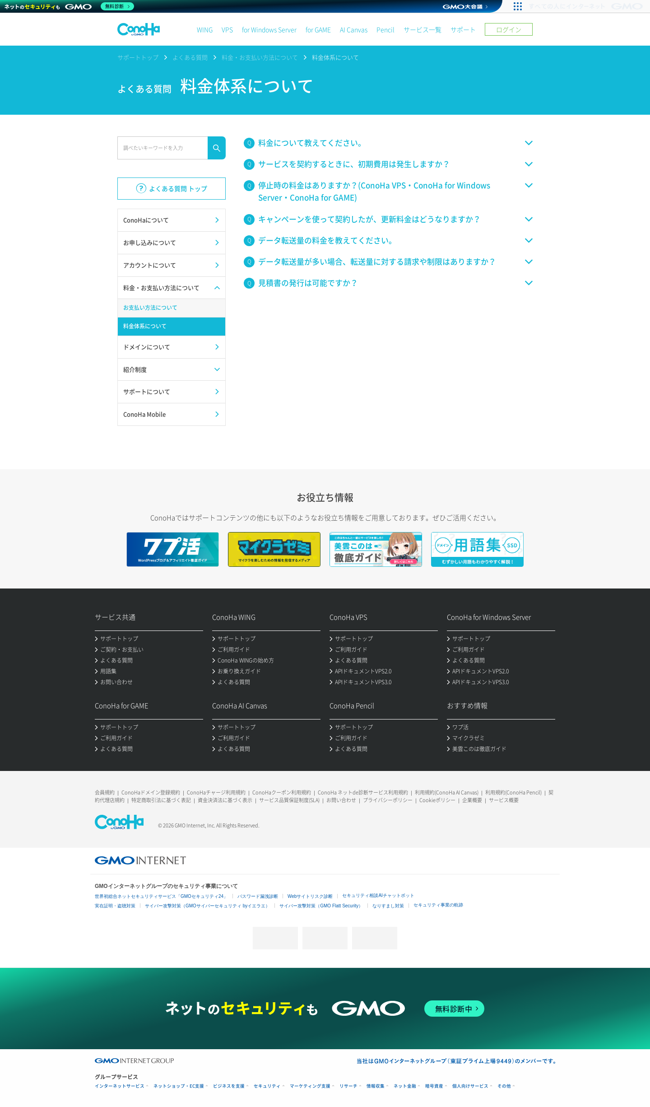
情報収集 (376, 1086)
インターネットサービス (119, 1086)
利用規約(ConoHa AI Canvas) (446, 792)
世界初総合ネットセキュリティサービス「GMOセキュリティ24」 (161, 896)
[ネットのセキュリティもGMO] (69, 6)
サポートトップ (137, 57)
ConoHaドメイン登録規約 (150, 792)
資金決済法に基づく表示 (225, 800)
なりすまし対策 (388, 905)
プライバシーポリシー (388, 800)
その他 (504, 1086)
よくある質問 (190, 57)
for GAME (318, 29)
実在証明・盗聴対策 (115, 905)
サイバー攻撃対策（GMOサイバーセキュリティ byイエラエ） (207, 905)
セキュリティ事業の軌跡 (438, 904)
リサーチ (348, 1086)
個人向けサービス (470, 1086)
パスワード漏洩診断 (257, 896)
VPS (227, 29)
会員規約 (105, 792)
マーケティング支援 (310, 1086)
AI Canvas (353, 29)
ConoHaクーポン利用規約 (281, 792)
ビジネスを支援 (229, 1086)
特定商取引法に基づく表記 (161, 800)
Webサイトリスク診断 (310, 896)
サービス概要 (504, 800)
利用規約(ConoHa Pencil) (513, 792)
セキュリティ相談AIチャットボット (378, 895)
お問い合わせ (341, 800)
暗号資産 (434, 1086)
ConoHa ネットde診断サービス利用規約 (363, 792)
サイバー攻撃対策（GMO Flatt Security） (321, 905)
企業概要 (472, 800)
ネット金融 (405, 1086)
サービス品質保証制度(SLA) (289, 800)
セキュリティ (267, 1086)
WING (205, 29)
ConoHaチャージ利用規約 (216, 792)
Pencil (385, 29)
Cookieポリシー (437, 800)
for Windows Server (269, 29)
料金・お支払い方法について (260, 57)
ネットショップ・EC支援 (178, 1086)
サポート (463, 29)
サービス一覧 (422, 29)
